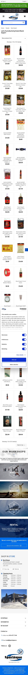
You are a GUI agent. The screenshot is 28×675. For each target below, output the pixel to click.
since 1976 (12, 669)
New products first (14, 38)
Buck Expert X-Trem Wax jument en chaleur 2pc (21, 109)
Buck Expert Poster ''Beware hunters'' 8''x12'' (7, 258)
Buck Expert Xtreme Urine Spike (20, 208)
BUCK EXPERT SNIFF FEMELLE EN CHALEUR (20, 381)
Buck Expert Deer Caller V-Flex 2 (21, 430)
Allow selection (14, 364)
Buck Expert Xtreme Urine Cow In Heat (21, 406)
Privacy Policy (17, 673)
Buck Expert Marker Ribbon (7, 281)
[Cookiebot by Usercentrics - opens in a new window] (20, 309)
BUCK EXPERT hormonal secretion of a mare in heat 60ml (20, 61)
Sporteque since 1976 (14, 662)
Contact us (4, 631)
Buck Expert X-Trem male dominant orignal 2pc (7, 110)
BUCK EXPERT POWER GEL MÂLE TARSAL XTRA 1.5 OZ (21, 185)
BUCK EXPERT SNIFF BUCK (7, 133)
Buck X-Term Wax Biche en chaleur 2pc (21, 85)
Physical (4, 671)
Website (16, 569)
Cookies (22, 673)
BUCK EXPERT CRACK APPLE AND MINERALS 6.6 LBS (7, 185)
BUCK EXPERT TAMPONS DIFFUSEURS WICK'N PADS (21, 135)
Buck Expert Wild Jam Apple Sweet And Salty (7, 233)
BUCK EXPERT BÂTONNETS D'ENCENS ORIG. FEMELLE (7, 160)
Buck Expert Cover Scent (21, 281)
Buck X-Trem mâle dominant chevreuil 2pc (7, 85)
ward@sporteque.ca (11, 640)
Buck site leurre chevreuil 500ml (7, 405)
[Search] (14, 22)
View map (6, 569)
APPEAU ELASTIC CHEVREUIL (7, 380)
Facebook (9, 646)
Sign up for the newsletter (14, 545)
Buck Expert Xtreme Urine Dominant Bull (7, 208)
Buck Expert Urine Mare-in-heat (7, 430)
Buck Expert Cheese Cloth (20, 257)
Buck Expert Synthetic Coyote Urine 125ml (7, 60)
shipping (17, 671)
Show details (20, 355)
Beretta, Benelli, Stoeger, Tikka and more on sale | (14, 5)
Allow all (14, 359)
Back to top (21, 445)
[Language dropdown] (25, 1)
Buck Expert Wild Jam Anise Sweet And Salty (21, 233)
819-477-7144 (13, 635)
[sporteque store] (14, 599)
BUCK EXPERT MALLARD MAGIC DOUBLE (21, 159)
